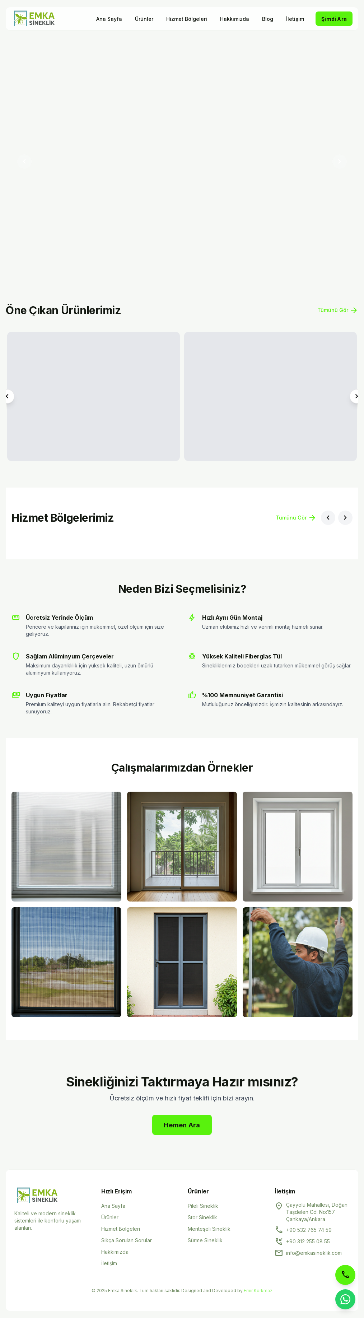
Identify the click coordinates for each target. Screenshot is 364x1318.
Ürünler (144, 19)
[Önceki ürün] (7, 396)
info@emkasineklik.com (314, 1253)
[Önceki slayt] (24, 161)
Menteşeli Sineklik (209, 1229)
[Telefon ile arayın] (345, 1275)
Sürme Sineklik (205, 1240)
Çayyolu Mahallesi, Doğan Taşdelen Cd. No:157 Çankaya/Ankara (316, 1212)
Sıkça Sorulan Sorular (126, 1240)
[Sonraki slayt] (339, 161)
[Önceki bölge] (328, 518)
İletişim (295, 19)
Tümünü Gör (337, 310)
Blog (267, 19)
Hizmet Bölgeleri (186, 19)
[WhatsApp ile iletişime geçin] (345, 1299)
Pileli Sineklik (203, 1206)
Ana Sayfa (109, 19)
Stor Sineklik (202, 1217)
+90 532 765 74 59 (309, 1230)
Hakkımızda (234, 19)
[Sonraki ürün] (357, 396)
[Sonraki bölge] (345, 518)
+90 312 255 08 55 (308, 1241)
